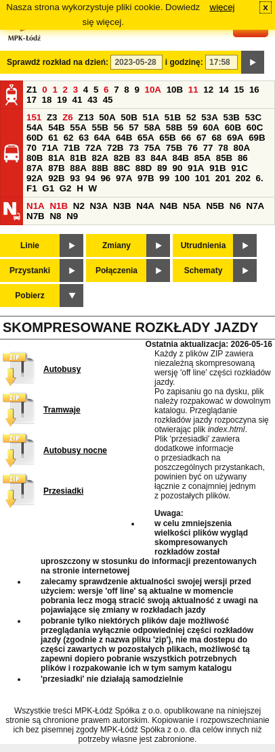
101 (202, 178)
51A (150, 117)
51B (173, 117)
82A (99, 158)
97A (124, 178)
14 (224, 90)
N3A (99, 206)
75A (152, 148)
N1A (35, 206)
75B (174, 148)
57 (134, 127)
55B (99, 127)
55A (78, 127)
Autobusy (62, 369)
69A (235, 138)
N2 (79, 206)
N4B (169, 206)
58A (152, 127)
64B (124, 138)
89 (162, 168)
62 (69, 138)
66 (186, 138)
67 (201, 138)
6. (259, 178)
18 (47, 100)
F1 (31, 188)
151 (33, 117)
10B (175, 90)
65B (167, 138)
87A (34, 168)
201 (222, 178)
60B (233, 127)
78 (223, 148)
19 (62, 100)
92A (34, 178)
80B (34, 158)
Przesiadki (63, 491)
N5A (192, 206)
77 (208, 148)
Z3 (52, 117)
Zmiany (116, 245)
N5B (215, 206)
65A (146, 138)
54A (34, 127)
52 (191, 117)
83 (140, 158)
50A (107, 117)
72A (93, 148)
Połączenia (117, 270)
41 (77, 100)
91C (239, 168)
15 (239, 90)
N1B (58, 206)
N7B (35, 216)
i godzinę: (184, 62)
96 (105, 178)
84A (158, 158)
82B (122, 158)
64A (102, 138)
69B (257, 138)
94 (90, 178)
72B (115, 148)
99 (164, 178)
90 (177, 168)
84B (180, 158)
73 (134, 148)
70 (31, 148)
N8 (55, 216)
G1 (48, 188)
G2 (66, 188)
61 (53, 138)
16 (254, 90)
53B (231, 117)
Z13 (85, 117)
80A (242, 148)
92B (56, 178)
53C (253, 117)
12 (208, 90)
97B (146, 178)
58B (174, 127)
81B (78, 158)
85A (202, 158)
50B (129, 117)
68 (216, 138)
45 (108, 100)
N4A (145, 206)
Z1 (31, 90)
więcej (222, 7)
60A (211, 127)
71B (72, 148)
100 (182, 178)
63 (84, 138)
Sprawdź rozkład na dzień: (57, 62)
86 (243, 158)
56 (119, 127)
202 (243, 178)
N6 (235, 206)
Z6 (67, 117)
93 (75, 178)
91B (217, 168)
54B (56, 127)
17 (31, 100)
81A (56, 158)
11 (193, 90)
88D (143, 168)
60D (34, 138)
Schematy (203, 270)
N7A (256, 206)
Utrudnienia (203, 245)
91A (196, 168)
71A (50, 148)
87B (56, 168)
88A (78, 168)
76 (193, 148)
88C (122, 168)
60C (255, 127)
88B (99, 168)
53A (209, 117)
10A (153, 90)
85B (224, 158)
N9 (72, 216)
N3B (122, 206)
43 (92, 100)
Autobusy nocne (75, 450)
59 (193, 127)
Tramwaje (62, 410)
